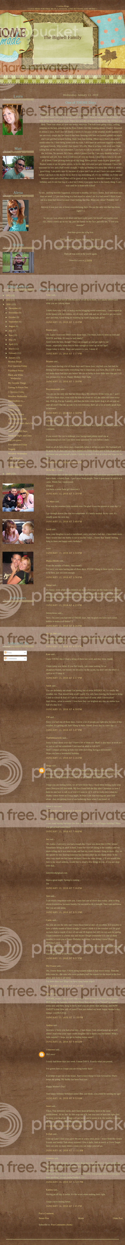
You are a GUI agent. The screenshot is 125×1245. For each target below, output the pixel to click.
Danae (49, 585)
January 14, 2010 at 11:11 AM (64, 1150)
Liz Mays (50, 501)
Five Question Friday (17, 366)
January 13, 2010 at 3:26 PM (64, 462)
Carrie (49, 920)
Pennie (49, 330)
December (13, 308)
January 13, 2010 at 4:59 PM (64, 709)
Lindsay (49, 420)
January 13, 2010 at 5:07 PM (64, 730)
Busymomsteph (53, 389)
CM (47, 717)
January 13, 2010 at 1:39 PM (64, 381)
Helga (48, 765)
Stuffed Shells (14, 467)
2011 (8, 300)
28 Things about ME (17, 419)
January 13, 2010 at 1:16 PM (64, 322)
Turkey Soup (14, 410)
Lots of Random (15, 458)
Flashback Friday (16, 370)
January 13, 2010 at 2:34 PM (64, 413)
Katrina (49, 1190)
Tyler (48, 295)
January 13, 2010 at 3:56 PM (64, 577)
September (14, 322)
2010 (8, 304)
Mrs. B (49, 994)
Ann (48, 896)
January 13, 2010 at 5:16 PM (64, 758)
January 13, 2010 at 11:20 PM (64, 1017)
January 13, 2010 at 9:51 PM (64, 912)
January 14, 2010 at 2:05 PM (64, 1206)
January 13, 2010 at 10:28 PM (64, 986)
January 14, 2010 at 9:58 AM (64, 1126)
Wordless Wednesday (17, 396)
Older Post (118, 1218)
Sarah (48, 529)
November (14, 313)
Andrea (49, 1025)
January (12, 358)
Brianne (49, 361)
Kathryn (49, 819)
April (11, 344)
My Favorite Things (17, 383)
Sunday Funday (15, 405)
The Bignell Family (62, 37)
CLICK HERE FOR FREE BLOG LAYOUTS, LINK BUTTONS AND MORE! (62, 8)
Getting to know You (17, 462)
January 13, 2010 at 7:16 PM (64, 888)
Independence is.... (16, 401)
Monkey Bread (14, 361)
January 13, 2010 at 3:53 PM (64, 553)
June (11, 335)
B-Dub (49, 1134)
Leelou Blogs (63, 6)
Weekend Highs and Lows (20, 435)
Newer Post (44, 1218)
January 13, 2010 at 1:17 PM (64, 353)
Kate (48, 654)
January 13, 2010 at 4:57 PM (64, 678)
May (11, 340)
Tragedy (11, 449)
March (12, 349)
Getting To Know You (18, 387)
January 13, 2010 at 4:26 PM (64, 626)
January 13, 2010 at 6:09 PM (64, 811)
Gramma (50, 1158)
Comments (10, 658)
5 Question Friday (16, 392)
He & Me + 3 (52, 470)
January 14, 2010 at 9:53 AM (64, 1098)
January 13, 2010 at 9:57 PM (64, 958)
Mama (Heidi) (52, 561)
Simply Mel (51, 633)
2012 (8, 295)
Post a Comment (46, 1213)
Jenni (48, 1106)
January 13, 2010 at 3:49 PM (64, 521)
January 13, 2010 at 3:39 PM (64, 493)
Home (81, 1218)
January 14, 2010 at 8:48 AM (64, 1042)
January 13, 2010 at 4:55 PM (64, 646)
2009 (8, 474)
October (12, 317)
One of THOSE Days (80, 102)
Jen (47, 839)
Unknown (50, 1049)
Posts (8, 652)
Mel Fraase (51, 966)
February (13, 353)
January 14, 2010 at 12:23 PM (64, 1182)
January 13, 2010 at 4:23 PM (64, 605)
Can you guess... (15, 440)
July (11, 330)
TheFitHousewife (54, 738)
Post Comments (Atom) (61, 1224)
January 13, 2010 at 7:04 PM (64, 831)
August (12, 326)
